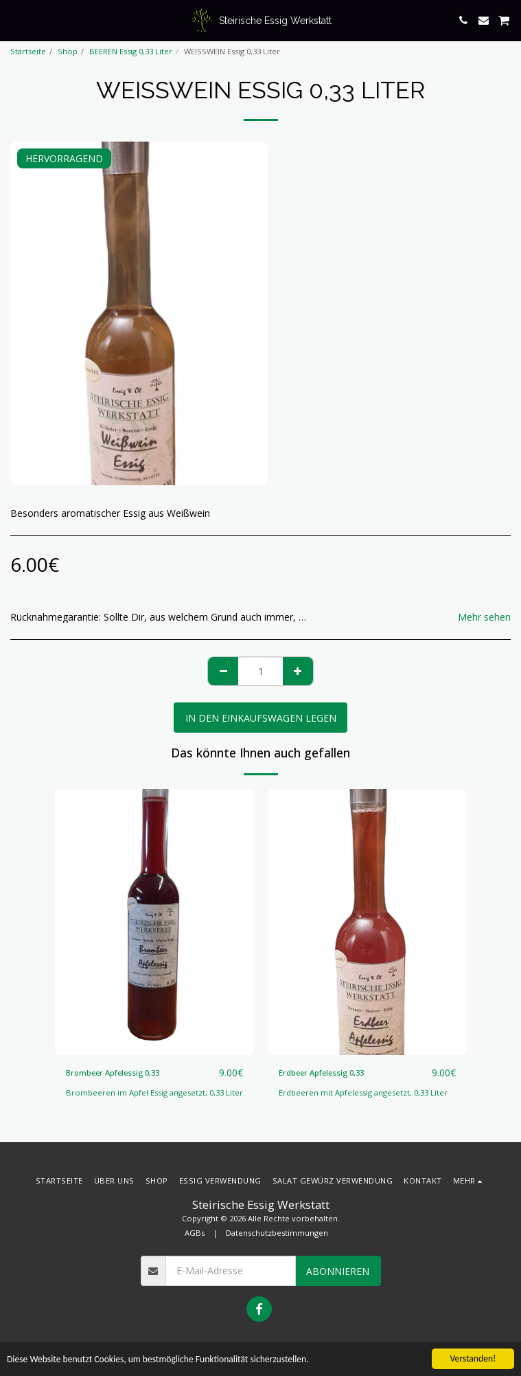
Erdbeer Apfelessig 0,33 (321, 1072)
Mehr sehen (484, 617)
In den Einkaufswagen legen (260, 717)
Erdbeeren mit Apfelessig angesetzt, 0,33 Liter (363, 1092)
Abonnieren (337, 1271)
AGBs (195, 1233)
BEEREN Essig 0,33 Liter (130, 51)
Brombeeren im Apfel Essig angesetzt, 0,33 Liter (154, 1092)
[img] (154, 922)
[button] (15, 19)
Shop (68, 51)
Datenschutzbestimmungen (277, 1233)
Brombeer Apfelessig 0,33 (112, 1072)
